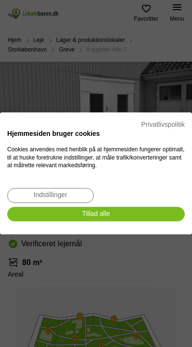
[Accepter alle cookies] (96, 214)
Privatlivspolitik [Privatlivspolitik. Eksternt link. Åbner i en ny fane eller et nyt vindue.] (163, 124)
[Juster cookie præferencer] (50, 195)
